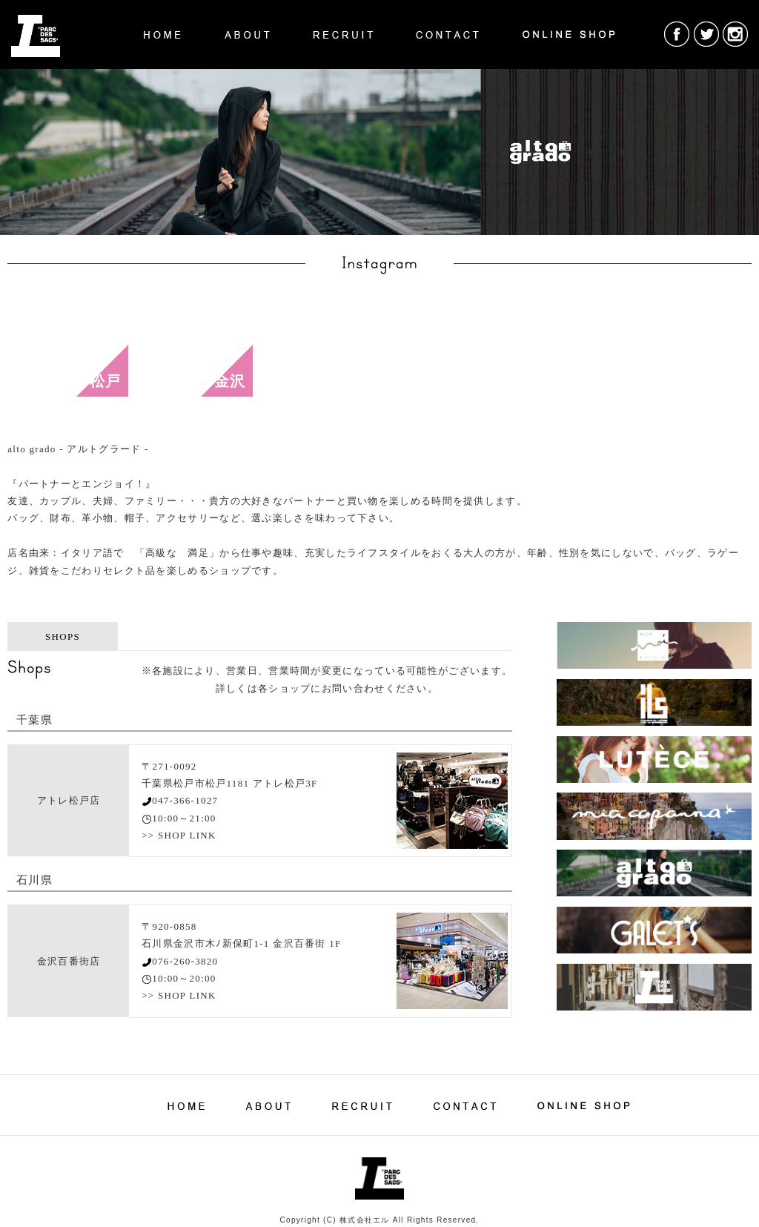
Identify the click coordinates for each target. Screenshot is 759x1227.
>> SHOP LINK (179, 835)
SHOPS (62, 636)
